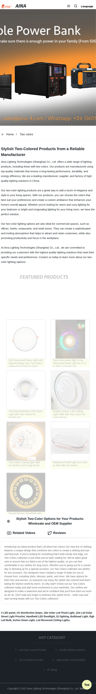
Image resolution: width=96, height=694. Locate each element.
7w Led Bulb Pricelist (31, 659)
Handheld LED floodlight (40, 616)
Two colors (26, 134)
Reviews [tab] (57, 533)
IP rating (52, 669)
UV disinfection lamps (29, 612)
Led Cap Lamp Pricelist (33, 649)
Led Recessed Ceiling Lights (52, 620)
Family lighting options (72, 649)
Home (10, 134)
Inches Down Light (24, 620)
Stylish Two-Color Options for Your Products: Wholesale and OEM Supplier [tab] (45, 521)
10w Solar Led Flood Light (59, 612)
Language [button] (87, 6)
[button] (68, 6)
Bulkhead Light (79, 616)
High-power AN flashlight (71, 659)
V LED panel (8, 612)
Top (87, 684)
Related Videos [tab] (21, 533)
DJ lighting (62, 616)
